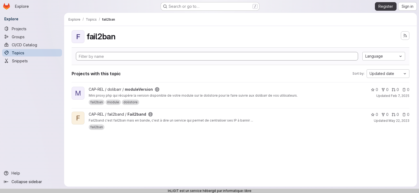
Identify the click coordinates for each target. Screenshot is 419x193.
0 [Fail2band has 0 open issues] (405, 114)
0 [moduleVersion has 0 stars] (374, 89)
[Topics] (32, 52)
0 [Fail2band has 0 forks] (385, 114)
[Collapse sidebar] (32, 182)
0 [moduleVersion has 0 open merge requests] (395, 89)
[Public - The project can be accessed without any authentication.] (157, 89)
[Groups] (32, 36)
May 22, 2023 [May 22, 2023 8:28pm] (399, 121)
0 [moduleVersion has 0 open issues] (405, 89)
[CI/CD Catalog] (32, 44)
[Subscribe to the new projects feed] (405, 35)
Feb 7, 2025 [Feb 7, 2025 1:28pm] (400, 96)
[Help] (32, 173)
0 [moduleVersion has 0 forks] (385, 89)
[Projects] (32, 28)
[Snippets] (32, 61)
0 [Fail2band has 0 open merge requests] (395, 114)
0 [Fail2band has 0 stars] (374, 114)
